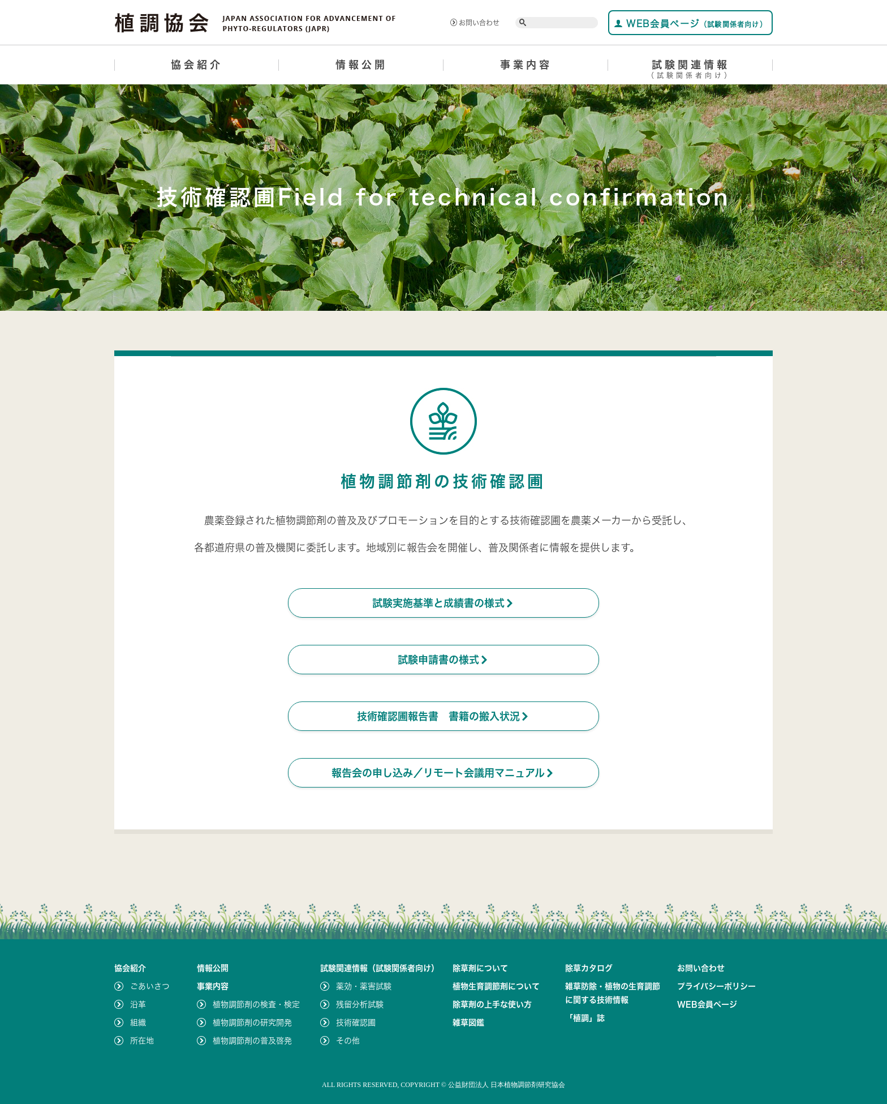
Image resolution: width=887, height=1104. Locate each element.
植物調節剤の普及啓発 (252, 1041)
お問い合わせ (475, 22)
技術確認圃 (356, 1022)
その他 (348, 1041)
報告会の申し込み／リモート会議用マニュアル (443, 773)
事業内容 (526, 64)
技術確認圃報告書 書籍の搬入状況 (443, 716)
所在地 (142, 1041)
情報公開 (361, 64)
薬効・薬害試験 (363, 986)
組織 (138, 1022)
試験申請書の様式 (443, 659)
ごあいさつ (150, 986)
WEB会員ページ (690, 23)
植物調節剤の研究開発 (252, 1022)
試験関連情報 (690, 71)
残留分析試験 (360, 1004)
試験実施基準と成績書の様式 (443, 603)
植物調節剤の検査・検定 (256, 1004)
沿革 (138, 1004)
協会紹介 (197, 64)
